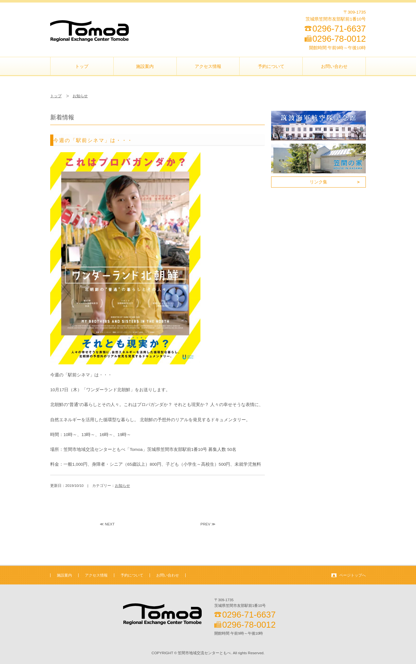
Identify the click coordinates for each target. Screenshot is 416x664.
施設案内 (145, 66)
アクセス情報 (208, 66)
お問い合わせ (334, 66)
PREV (205, 524)
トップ (81, 66)
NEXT (110, 524)
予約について (271, 66)
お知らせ (80, 96)
